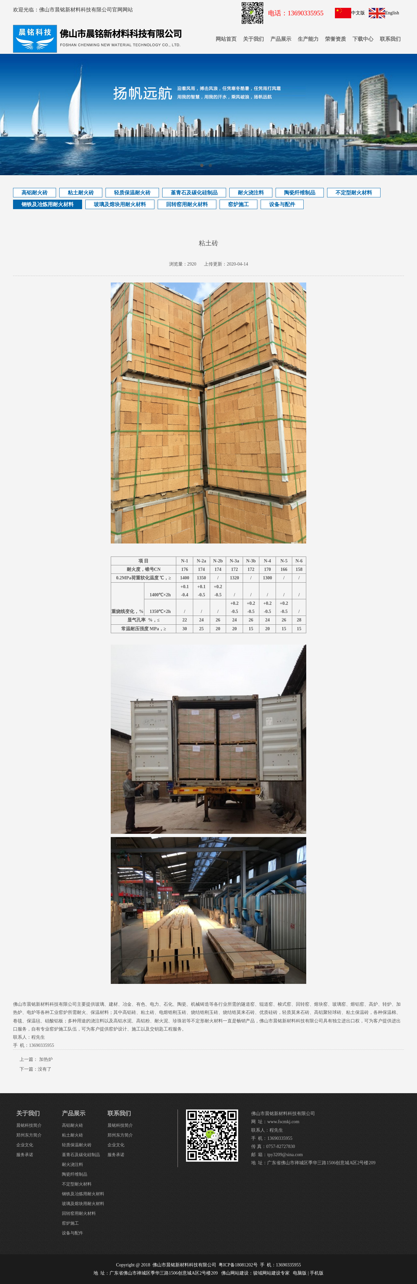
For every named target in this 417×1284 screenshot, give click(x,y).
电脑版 (300, 1273)
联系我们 (390, 39)
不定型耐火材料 (354, 192)
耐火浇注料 (251, 192)
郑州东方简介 (29, 1135)
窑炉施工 (238, 204)
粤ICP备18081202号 (238, 1264)
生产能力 (308, 39)
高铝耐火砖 (35, 192)
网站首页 (226, 39)
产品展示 (280, 39)
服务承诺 (24, 1154)
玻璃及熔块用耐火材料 (120, 204)
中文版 (358, 12)
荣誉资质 (335, 39)
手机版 (317, 1273)
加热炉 (46, 1059)
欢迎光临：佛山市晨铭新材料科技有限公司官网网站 (73, 9)
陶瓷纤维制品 (299, 192)
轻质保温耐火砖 (132, 192)
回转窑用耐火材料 (187, 204)
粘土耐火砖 (81, 192)
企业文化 (24, 1144)
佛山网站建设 (235, 1273)
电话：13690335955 (296, 13)
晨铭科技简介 (29, 1125)
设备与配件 (282, 204)
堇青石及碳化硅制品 (194, 192)
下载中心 (362, 39)
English (392, 12)
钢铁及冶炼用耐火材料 (48, 204)
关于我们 (253, 39)
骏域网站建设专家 (271, 1273)
